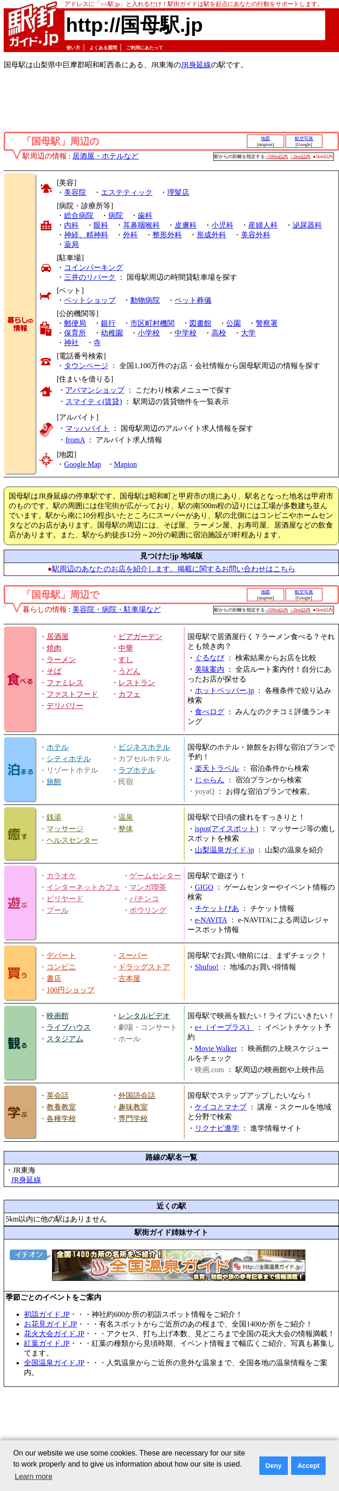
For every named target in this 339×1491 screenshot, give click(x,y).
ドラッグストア (144, 967)
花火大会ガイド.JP (54, 1334)
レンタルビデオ (144, 1016)
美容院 (75, 192)
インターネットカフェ (83, 887)
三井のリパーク (90, 277)
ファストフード (72, 694)
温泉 (125, 817)
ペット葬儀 (193, 300)
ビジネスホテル (144, 747)
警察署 (267, 323)
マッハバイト (87, 428)
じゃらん (209, 780)
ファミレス (65, 683)
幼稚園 (112, 333)
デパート (61, 955)
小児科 (222, 225)
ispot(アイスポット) (226, 829)
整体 (125, 829)
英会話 (58, 1095)
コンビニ (61, 967)
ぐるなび (209, 658)
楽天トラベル (217, 768)
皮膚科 (186, 225)
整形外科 (167, 235)
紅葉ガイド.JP (47, 1343)
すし (125, 659)
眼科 (101, 225)
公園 (233, 323)
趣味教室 (133, 1107)
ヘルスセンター (72, 840)
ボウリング (147, 910)
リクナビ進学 (217, 1128)
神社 (71, 342)
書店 (54, 978)
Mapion (125, 464)
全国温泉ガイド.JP (54, 1363)
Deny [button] (273, 1465)
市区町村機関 (152, 323)
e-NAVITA (211, 920)
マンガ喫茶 (147, 887)
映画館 (58, 1016)
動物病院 (145, 300)
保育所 (75, 333)
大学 (248, 333)
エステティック (126, 192)
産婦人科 (263, 225)
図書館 (200, 323)
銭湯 (54, 817)
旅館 (54, 782)
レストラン (136, 683)
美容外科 (255, 235)
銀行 (108, 323)
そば (54, 671)
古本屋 (129, 978)
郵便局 (75, 323)
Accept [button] (309, 1465)
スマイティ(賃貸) (93, 401)
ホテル (58, 747)
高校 (218, 333)
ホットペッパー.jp (224, 690)
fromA (75, 440)
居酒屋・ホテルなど (105, 156)
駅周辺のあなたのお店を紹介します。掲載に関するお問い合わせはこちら (173, 569)
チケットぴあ (217, 908)
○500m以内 (277, 156)
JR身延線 (196, 65)
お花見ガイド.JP (50, 1324)
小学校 (149, 333)
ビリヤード (65, 899)
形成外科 (211, 235)
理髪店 (178, 192)
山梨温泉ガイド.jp (224, 850)
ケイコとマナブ (220, 1107)
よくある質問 (103, 47)
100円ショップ (70, 990)
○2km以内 (300, 156)
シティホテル (69, 759)
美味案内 (209, 669)
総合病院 (79, 215)
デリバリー (65, 706)
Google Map (82, 464)
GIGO (204, 887)
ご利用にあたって (144, 47)
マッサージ (65, 829)
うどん (129, 671)
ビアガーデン (140, 636)
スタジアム (65, 1039)
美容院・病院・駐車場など (116, 609)
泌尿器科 (307, 225)
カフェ (129, 694)
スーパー (133, 955)
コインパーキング (93, 267)
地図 (265, 138)
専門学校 (133, 1118)
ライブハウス (69, 1027)
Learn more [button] (34, 1476)
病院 (115, 215)
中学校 (186, 333)
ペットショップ (90, 300)
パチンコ (144, 899)
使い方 (73, 47)
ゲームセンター (155, 876)
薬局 (71, 244)
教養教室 (61, 1107)
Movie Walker (216, 1048)
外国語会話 (136, 1095)
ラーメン (61, 659)
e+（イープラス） (224, 1027)
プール (58, 910)
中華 (125, 648)
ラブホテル (136, 770)
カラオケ (61, 876)
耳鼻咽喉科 (141, 225)
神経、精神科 (86, 235)
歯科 (145, 215)
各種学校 (61, 1118)
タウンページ (86, 366)
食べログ (209, 712)
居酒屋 (58, 636)
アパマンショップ (94, 390)
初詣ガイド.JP (47, 1314)
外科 (130, 235)
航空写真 (304, 138)
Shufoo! (207, 967)
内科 (71, 225)
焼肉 (54, 648)
